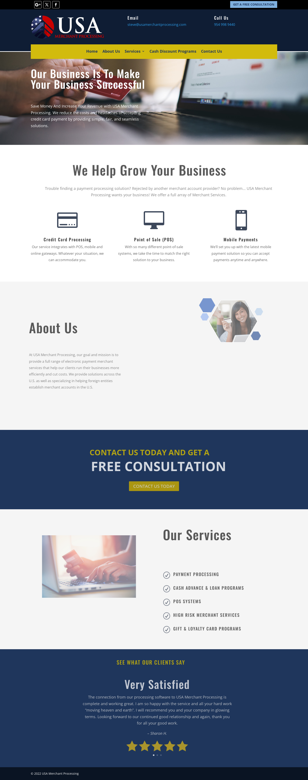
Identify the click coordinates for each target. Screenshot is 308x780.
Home (92, 52)
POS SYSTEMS (196, 601)
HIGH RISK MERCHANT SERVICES (215, 615)
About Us (111, 52)
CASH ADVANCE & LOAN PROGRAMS (217, 588)
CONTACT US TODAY (154, 487)
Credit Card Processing (67, 239)
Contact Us (211, 52)
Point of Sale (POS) (154, 239)
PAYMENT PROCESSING (205, 574)
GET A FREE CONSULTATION (253, 4)
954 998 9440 (224, 24)
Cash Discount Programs (173, 52)
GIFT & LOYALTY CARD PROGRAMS (216, 628)
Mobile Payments (241, 239)
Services (133, 52)
